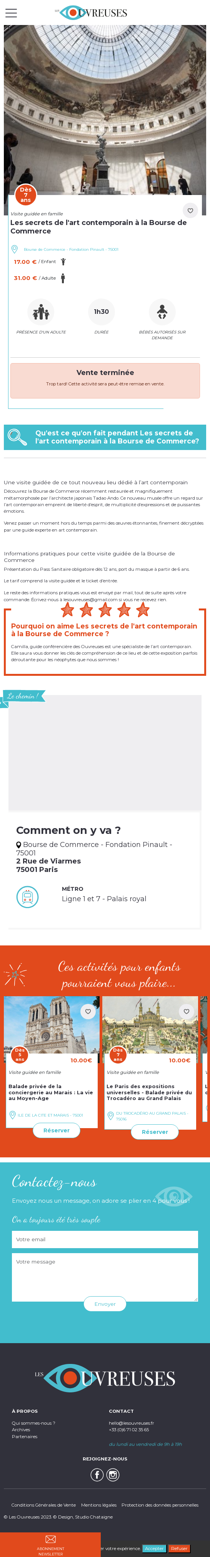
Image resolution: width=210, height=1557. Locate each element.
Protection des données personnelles (160, 1505)
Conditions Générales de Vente (44, 1505)
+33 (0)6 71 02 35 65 (129, 1429)
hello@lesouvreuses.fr (131, 1423)
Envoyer (105, 1304)
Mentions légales (99, 1505)
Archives (21, 1429)
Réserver (56, 1130)
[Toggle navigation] (11, 13)
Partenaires (24, 1436)
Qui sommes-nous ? (33, 1423)
